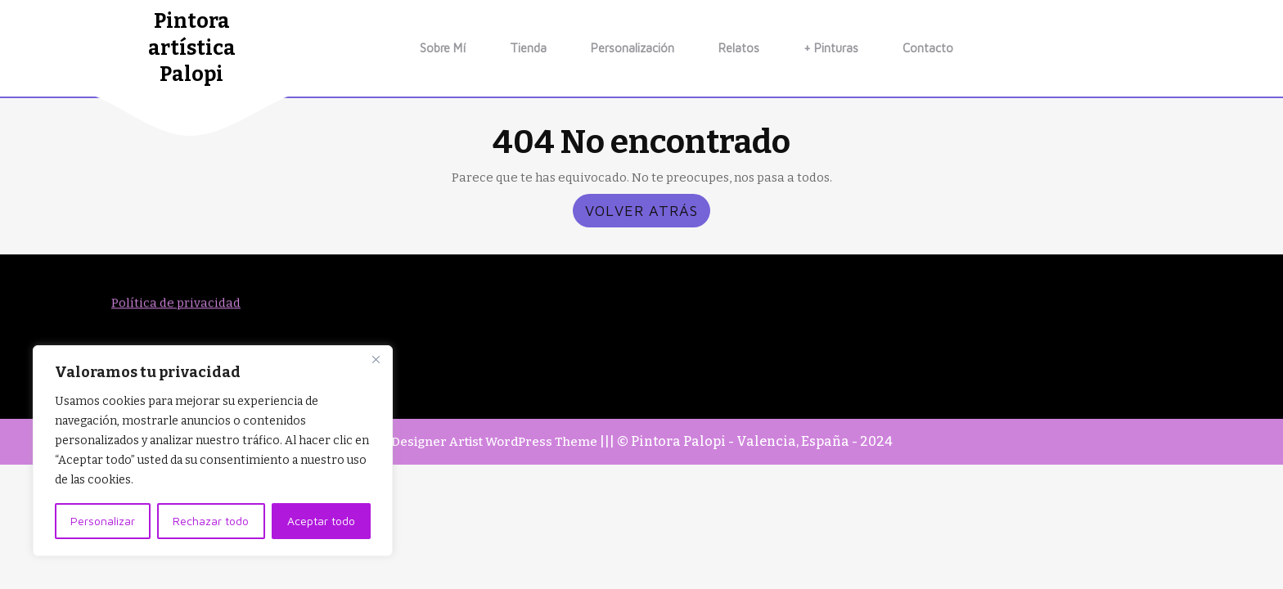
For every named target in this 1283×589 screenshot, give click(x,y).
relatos (738, 48)
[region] (213, 450)
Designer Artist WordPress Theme (494, 441)
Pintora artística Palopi (192, 48)
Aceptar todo (321, 521)
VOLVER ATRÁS (647, 213)
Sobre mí (443, 48)
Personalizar (102, 521)
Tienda (528, 48)
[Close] (375, 359)
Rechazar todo (211, 521)
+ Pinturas (831, 48)
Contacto (928, 48)
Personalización (632, 48)
